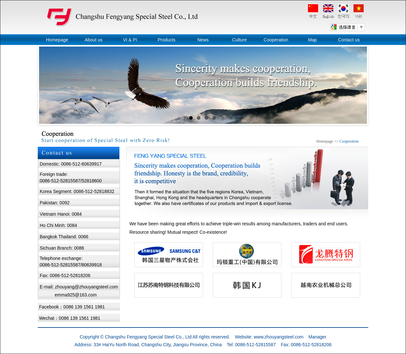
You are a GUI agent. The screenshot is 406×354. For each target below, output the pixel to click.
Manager (317, 336)
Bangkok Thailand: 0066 (64, 236)
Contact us (349, 39)
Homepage (57, 39)
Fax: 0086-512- (55, 275)
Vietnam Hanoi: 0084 (61, 214)
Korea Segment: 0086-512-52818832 (77, 191)
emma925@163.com (76, 294)
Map (312, 39)
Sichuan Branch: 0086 (62, 248)
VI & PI (130, 39)
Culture (239, 39)
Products (166, 39)
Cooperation (276, 39)
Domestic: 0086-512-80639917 (71, 163)
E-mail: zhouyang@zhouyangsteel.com (79, 286)
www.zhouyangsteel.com (278, 336)
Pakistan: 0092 (55, 202)
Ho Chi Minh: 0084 (58, 225)
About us (93, 39)
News (202, 39)
